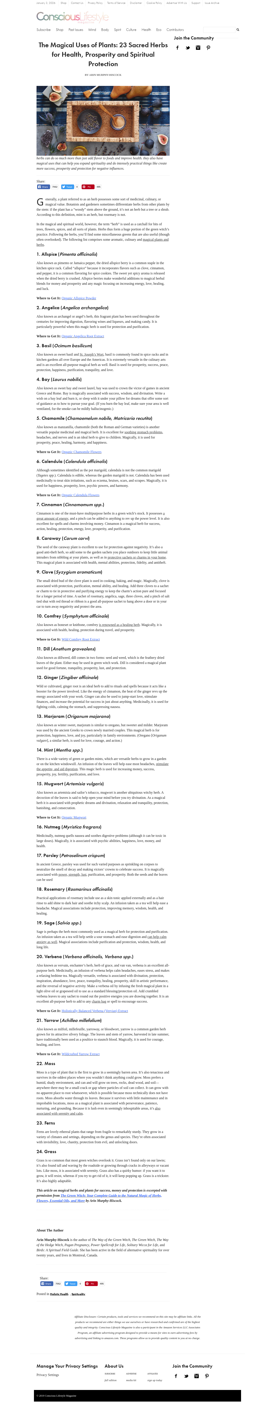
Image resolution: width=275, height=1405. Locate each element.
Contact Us (77, 3)
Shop (63, 3)
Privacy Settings (48, 1375)
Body (105, 30)
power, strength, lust (72, 874)
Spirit (117, 30)
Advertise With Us (177, 3)
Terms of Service (116, 3)
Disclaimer (136, 3)
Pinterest (208, 47)
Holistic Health (59, 1294)
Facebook (177, 47)
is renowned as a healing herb (119, 625)
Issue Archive (212, 3)
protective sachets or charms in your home (137, 557)
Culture (131, 30)
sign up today (154, 1380)
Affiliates (152, 1374)
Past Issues (76, 30)
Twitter (187, 47)
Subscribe (44, 30)
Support (195, 3)
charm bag (99, 1001)
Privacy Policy (95, 3)
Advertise (131, 1374)
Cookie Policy (154, 3)
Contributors (175, 30)
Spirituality (78, 1294)
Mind (92, 30)
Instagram (198, 47)
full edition (111, 1380)
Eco (158, 30)
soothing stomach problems (143, 432)
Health (146, 30)
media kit (131, 1380)
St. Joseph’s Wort (92, 354)
